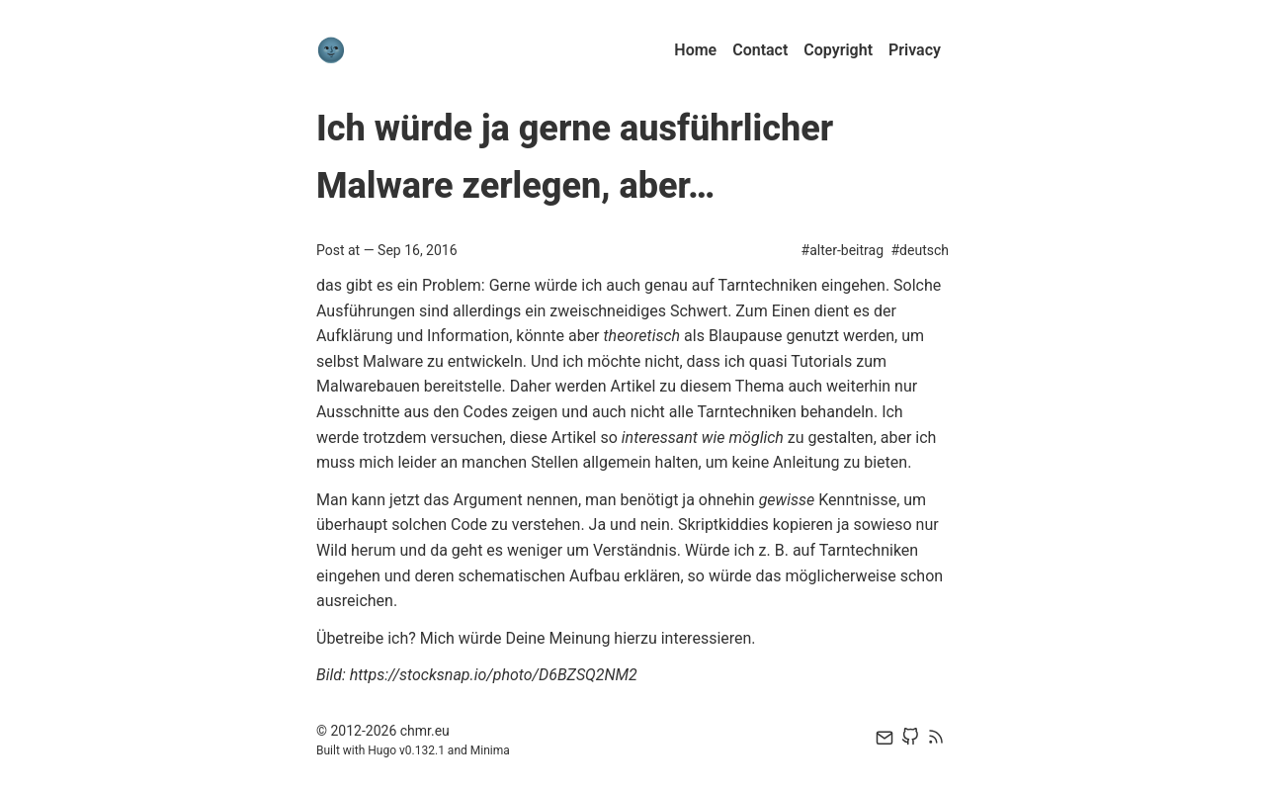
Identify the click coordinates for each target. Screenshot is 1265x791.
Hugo (382, 750)
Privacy (914, 50)
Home (695, 50)
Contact (760, 50)
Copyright (838, 50)
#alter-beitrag (842, 250)
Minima (490, 750)
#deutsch (919, 250)
